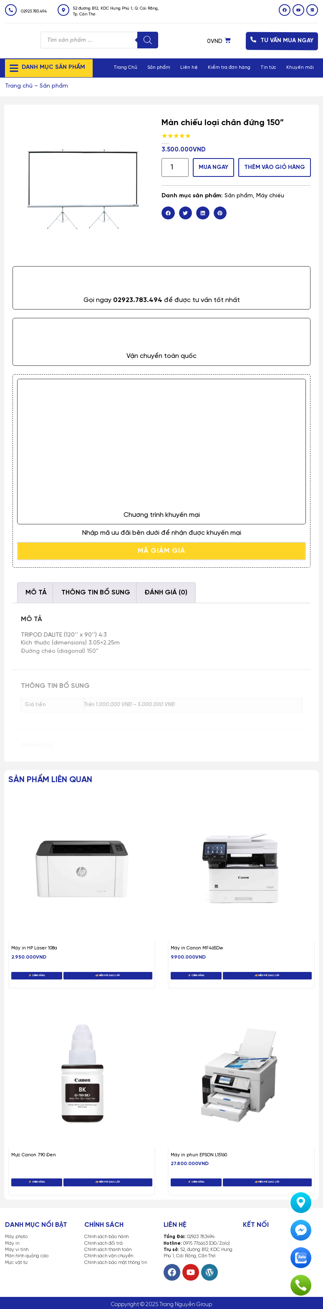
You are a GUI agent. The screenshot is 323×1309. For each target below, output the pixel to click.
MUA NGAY (216, 167)
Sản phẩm (158, 67)
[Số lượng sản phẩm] (175, 167)
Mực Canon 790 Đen (33, 1155)
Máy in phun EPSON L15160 (199, 1155)
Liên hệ (189, 67)
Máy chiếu (270, 196)
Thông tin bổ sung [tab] (95, 592)
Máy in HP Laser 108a (34, 948)
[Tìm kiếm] (147, 40)
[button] (168, 213)
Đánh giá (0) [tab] (165, 592)
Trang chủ (19, 86)
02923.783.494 (34, 11)
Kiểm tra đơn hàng (229, 67)
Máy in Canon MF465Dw (197, 948)
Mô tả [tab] (36, 592)
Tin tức (268, 67)
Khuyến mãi (300, 67)
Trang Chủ (125, 67)
